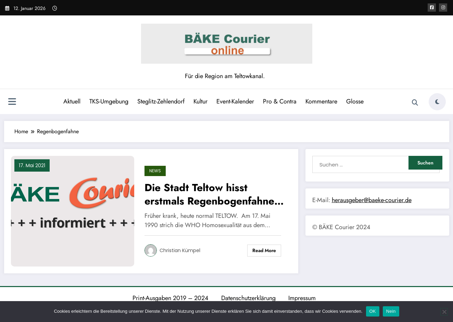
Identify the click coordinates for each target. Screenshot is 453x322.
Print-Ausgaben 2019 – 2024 (171, 298)
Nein (391, 311)
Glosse (355, 101)
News (155, 171)
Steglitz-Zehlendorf (161, 101)
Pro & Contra (280, 101)
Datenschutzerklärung (248, 298)
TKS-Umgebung (108, 101)
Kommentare (321, 101)
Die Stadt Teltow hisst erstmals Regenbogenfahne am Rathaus (209, 194)
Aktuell (71, 101)
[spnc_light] (437, 101)
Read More (264, 250)
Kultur (200, 101)
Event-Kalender (235, 101)
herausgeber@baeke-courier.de (372, 200)
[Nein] (444, 311)
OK (372, 311)
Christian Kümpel (180, 250)
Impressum (302, 298)
